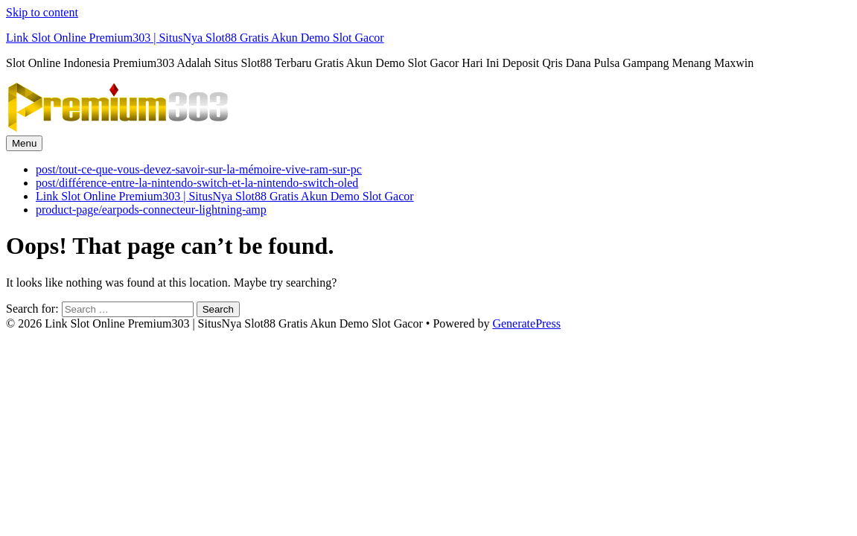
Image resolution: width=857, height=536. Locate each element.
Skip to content (42, 12)
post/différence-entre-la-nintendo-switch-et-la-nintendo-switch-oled (197, 182)
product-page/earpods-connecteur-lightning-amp (151, 209)
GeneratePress (526, 323)
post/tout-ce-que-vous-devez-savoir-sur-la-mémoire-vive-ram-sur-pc (199, 169)
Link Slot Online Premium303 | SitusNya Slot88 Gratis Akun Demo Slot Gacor (195, 37)
